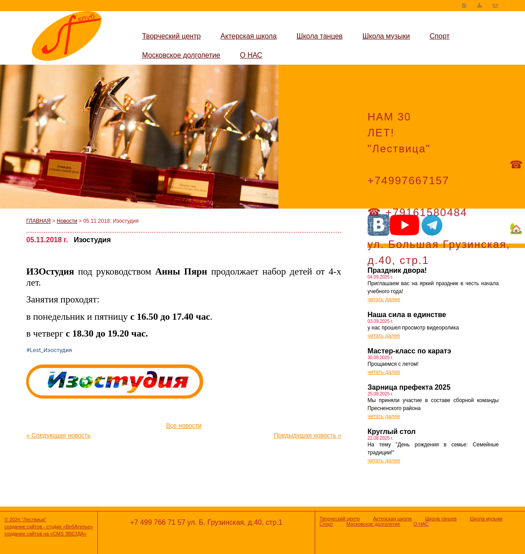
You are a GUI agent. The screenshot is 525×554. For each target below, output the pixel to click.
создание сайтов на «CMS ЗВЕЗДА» (45, 533)
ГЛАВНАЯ (38, 221)
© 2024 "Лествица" (25, 519)
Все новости (183, 425)
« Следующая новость (58, 435)
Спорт (440, 36)
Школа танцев (320, 36)
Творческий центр (171, 36)
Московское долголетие (181, 55)
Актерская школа (248, 36)
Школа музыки (386, 36)
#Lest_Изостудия (49, 350)
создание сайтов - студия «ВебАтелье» (48, 526)
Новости (67, 221)
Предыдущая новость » (307, 435)
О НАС (251, 55)
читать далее (383, 299)
